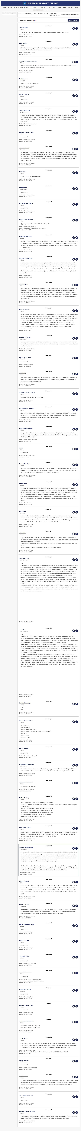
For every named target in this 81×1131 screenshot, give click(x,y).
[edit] (76, 28)
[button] (39, 27)
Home (20, 13)
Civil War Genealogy (27, 13)
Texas (34, 13)
